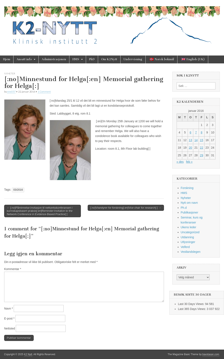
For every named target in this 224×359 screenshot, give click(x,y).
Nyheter (9, 73)
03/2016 (18, 189)
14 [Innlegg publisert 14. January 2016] (196, 140)
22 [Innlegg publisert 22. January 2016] (201, 147)
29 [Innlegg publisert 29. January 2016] (201, 155)
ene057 (11, 91)
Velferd (185, 247)
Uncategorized (190, 232)
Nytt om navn (189, 202)
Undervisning (133, 59)
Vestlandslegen (191, 251)
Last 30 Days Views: (191, 304)
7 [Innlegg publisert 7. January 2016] (196, 132)
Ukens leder (188, 227)
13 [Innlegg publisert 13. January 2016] (190, 140)
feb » (189, 161)
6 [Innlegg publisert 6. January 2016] (190, 132)
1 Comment (44, 91)
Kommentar (12, 269)
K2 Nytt (28, 354)
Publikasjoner (189, 212)
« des (180, 161)
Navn (8, 308)
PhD (92, 59)
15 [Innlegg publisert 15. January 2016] (201, 140)
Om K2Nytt (109, 59)
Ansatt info (24, 59)
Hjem (6, 59)
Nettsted (9, 328)
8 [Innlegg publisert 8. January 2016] (201, 132)
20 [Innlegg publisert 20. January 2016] (190, 147)
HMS (76, 59)
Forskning (187, 188)
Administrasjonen (54, 59)
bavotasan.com (210, 354)
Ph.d (184, 207)
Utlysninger (188, 242)
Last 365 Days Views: (192, 309)
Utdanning (187, 237)
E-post (9, 318)
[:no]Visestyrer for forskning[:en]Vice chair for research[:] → (125, 207)
